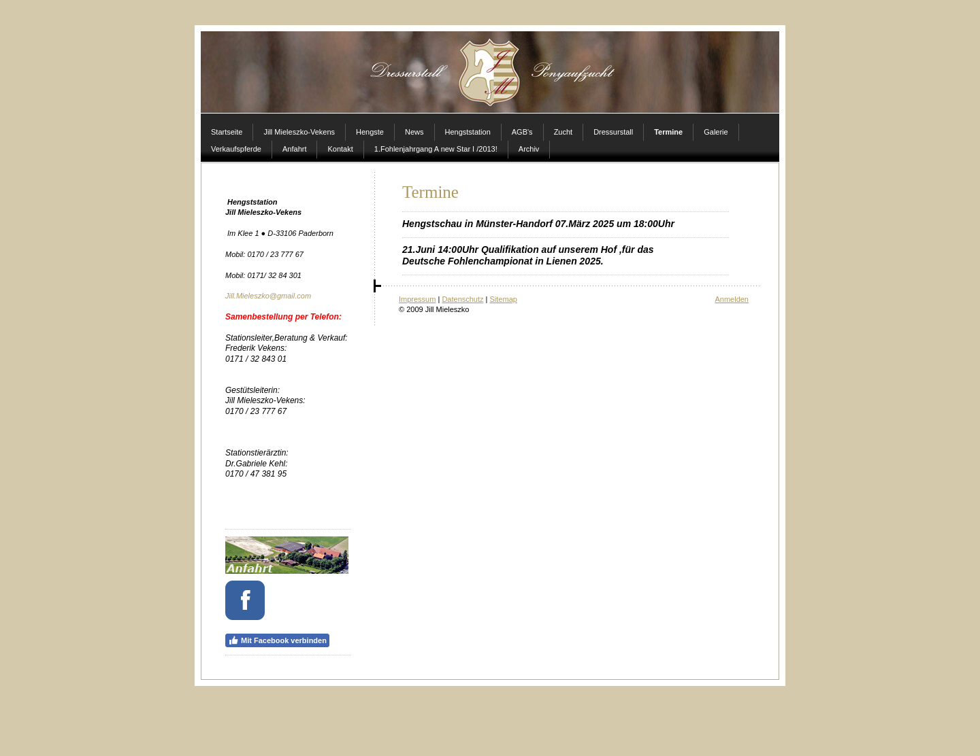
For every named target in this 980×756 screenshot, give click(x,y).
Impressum (417, 299)
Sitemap (503, 299)
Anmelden (732, 299)
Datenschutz (462, 299)
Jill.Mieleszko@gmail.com (268, 296)
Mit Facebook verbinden (277, 640)
